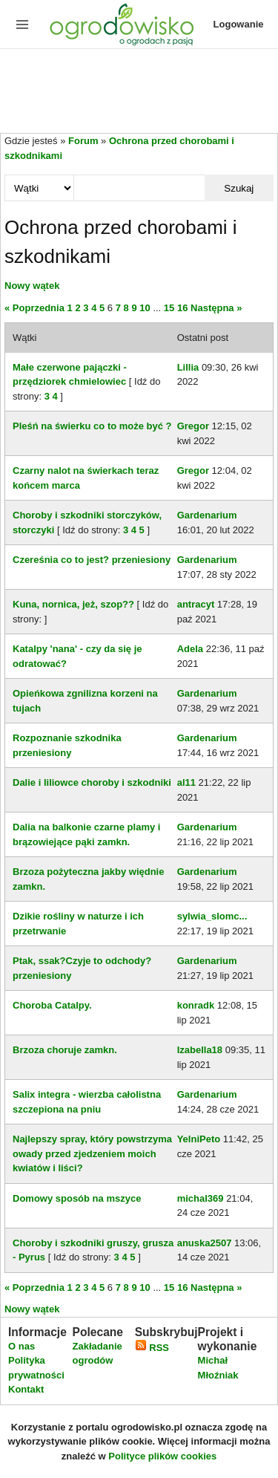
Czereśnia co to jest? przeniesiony (92, 559)
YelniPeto (199, 1139)
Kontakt (26, 1389)
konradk (196, 1005)
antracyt (196, 604)
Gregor (193, 426)
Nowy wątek (31, 285)
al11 (186, 782)
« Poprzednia (34, 307)
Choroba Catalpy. (52, 1005)
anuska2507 (204, 1243)
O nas (21, 1346)
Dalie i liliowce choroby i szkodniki (92, 782)
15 (169, 307)
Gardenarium (207, 515)
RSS (152, 1347)
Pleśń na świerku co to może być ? (92, 426)
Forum (83, 140)
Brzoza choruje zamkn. (65, 1049)
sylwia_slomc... (212, 916)
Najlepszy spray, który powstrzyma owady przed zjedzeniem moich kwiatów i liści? (92, 1153)
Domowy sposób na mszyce (77, 1198)
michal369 (200, 1198)
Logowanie (239, 24)
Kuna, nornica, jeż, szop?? (73, 604)
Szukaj (239, 188)
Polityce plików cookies (162, 1456)
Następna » (216, 307)
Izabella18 (199, 1049)
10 (144, 307)
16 (182, 307)
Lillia (188, 367)
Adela (190, 648)
